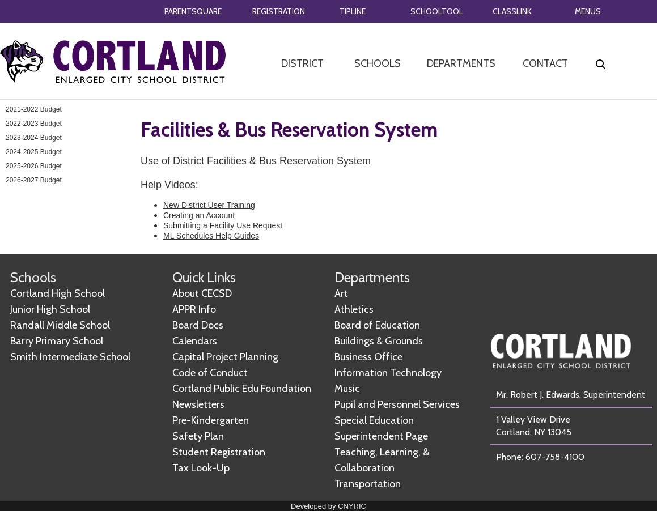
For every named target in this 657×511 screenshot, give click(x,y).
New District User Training (209, 205)
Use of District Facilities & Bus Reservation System (256, 161)
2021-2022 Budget (34, 109)
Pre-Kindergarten (210, 420)
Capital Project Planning (225, 357)
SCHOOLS (377, 63)
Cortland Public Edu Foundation (241, 388)
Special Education (374, 420)
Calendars (194, 341)
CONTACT (545, 63)
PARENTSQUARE (193, 11)
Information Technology (388, 373)
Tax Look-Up (201, 468)
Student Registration (218, 452)
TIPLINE (353, 11)
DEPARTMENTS (461, 63)
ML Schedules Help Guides (211, 235)
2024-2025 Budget (34, 152)
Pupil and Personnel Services (397, 404)
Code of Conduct (210, 373)
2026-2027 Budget (34, 180)
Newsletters (198, 404)
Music (347, 388)
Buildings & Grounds (378, 341)
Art (341, 293)
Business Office (368, 357)
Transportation (367, 484)
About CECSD (202, 293)
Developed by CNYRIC (328, 506)
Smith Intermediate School (70, 357)
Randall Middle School (60, 325)
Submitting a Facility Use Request (222, 225)
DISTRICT (302, 63)
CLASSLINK (512, 11)
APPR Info (194, 309)
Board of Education (377, 325)
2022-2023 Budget (34, 123)
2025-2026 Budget (34, 166)
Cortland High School (57, 293)
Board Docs (197, 325)
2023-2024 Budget (34, 138)
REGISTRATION (278, 11)
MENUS (588, 11)
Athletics (354, 309)
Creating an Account (199, 215)
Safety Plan (198, 436)
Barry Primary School (56, 341)
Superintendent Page (381, 436)
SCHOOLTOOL (436, 11)
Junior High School (50, 309)
